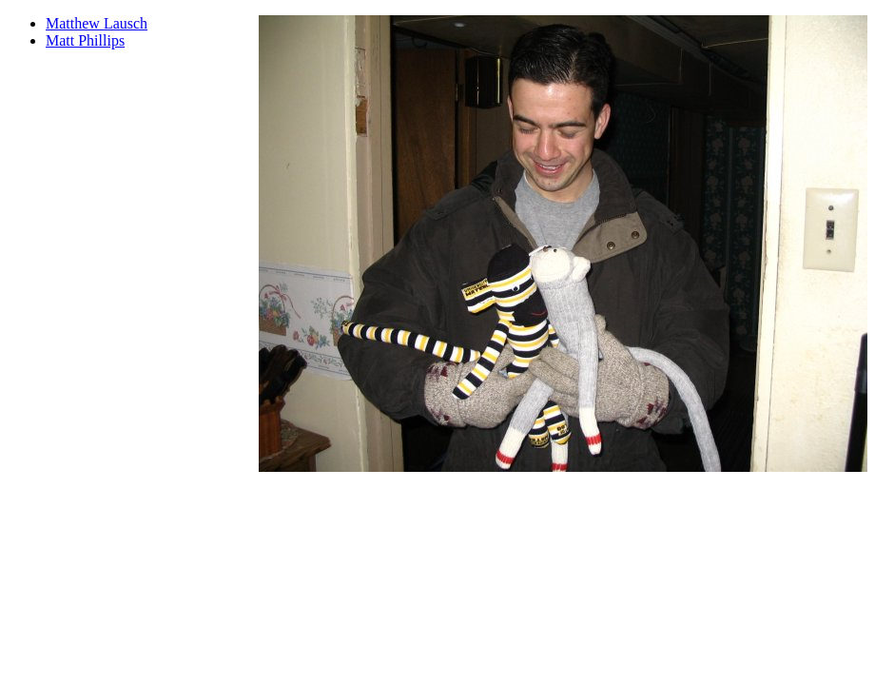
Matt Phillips (85, 40)
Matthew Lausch (96, 23)
